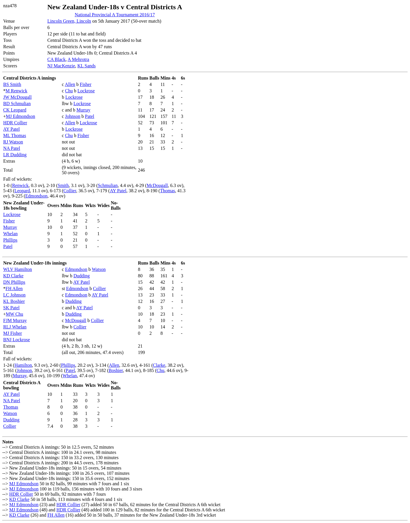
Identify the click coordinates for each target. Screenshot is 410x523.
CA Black (56, 59)
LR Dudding (14, 154)
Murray (83, 109)
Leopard (22, 190)
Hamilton (23, 365)
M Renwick (16, 90)
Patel (89, 116)
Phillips (10, 240)
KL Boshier (14, 301)
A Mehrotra (78, 59)
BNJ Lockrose (16, 339)
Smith (63, 185)
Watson (99, 269)
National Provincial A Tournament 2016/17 (115, 14)
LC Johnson (14, 294)
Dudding (81, 275)
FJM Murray (15, 320)
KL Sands (87, 65)
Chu (69, 90)
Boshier (116, 370)
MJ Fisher (12, 333)
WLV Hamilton (17, 269)
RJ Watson (13, 141)
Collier (69, 190)
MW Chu (14, 314)
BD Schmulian (17, 103)
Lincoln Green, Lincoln (69, 21)
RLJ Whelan (14, 326)
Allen (70, 84)
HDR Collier (15, 122)
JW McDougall (17, 97)
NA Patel (11, 148)
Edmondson (36, 195)
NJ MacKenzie (61, 65)
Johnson (72, 116)
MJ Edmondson (20, 116)
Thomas (167, 190)
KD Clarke (13, 275)
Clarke (159, 365)
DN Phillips (14, 282)
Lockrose (86, 90)
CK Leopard (14, 109)
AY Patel (11, 129)
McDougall (157, 185)
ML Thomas (14, 135)
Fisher (85, 84)
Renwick (20, 185)
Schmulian (108, 185)
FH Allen (14, 288)
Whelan (10, 233)
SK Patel (11, 307)
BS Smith (12, 84)
